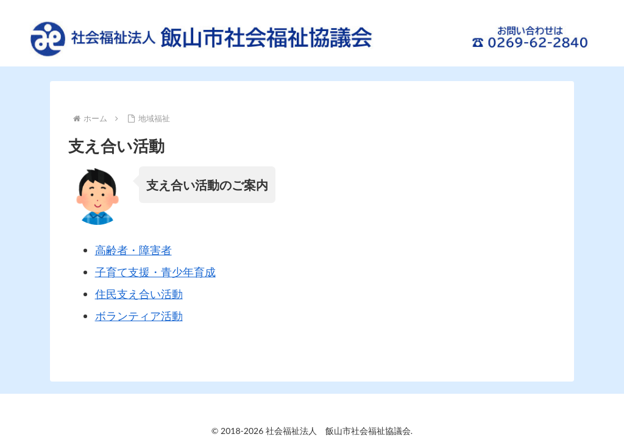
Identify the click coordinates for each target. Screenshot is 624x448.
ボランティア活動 (139, 315)
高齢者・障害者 (133, 250)
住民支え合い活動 (139, 293)
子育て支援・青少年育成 (155, 272)
